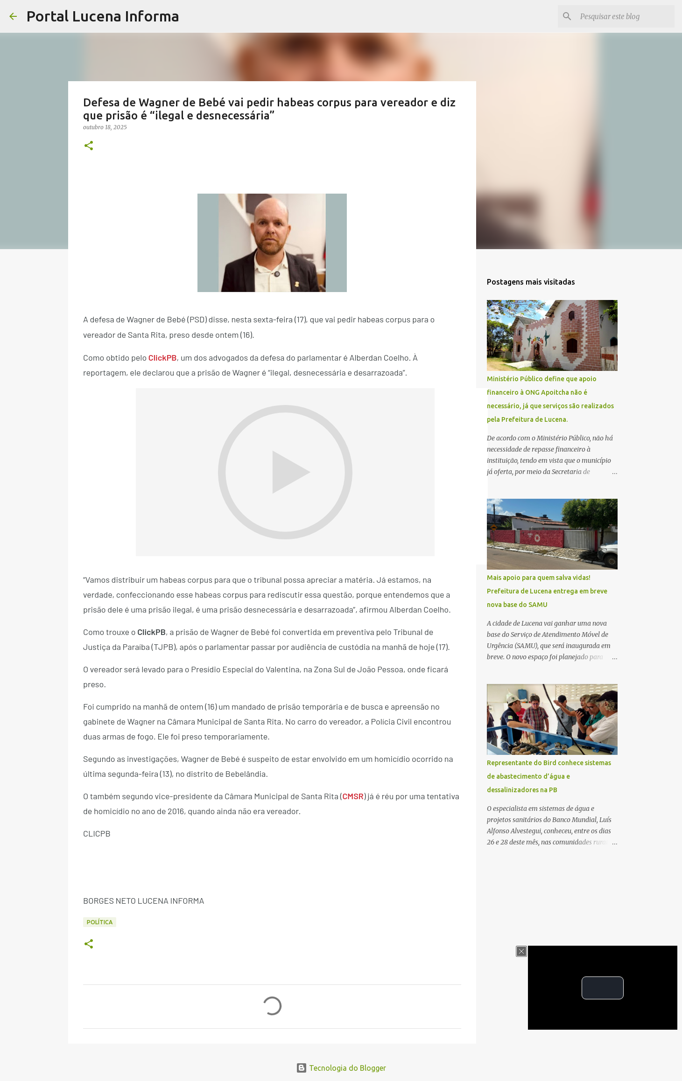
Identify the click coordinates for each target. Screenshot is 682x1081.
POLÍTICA (99, 922)
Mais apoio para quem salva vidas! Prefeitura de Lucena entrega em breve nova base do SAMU (547, 591)
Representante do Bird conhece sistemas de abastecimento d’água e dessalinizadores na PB (549, 776)
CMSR (353, 796)
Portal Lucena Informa (102, 15)
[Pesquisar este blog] (626, 16)
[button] (88, 146)
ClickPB (162, 357)
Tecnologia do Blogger (341, 1068)
